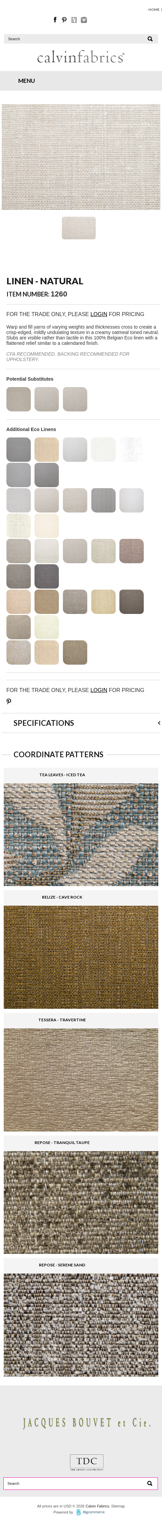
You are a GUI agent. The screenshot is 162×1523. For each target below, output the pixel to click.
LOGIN (98, 314)
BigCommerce (92, 1512)
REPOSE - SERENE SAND (62, 1264)
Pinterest (65, 20)
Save (9, 701)
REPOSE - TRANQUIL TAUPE (62, 1142)
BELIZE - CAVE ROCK (62, 897)
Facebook (55, 20)
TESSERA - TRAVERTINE (62, 1019)
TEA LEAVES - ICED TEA (62, 774)
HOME (154, 9)
